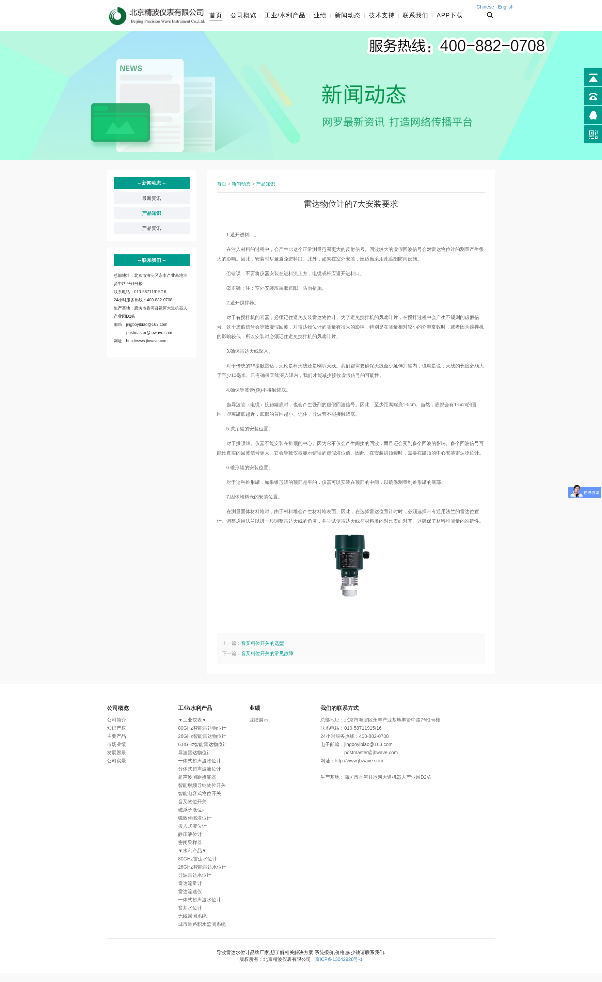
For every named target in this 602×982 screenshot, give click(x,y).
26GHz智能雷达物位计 (202, 736)
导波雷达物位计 (194, 752)
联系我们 (415, 15)
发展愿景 (116, 752)
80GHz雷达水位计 (197, 858)
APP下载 (450, 15)
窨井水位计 (190, 907)
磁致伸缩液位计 (194, 818)
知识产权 (116, 728)
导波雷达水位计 (194, 875)
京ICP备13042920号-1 (339, 959)
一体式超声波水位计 (199, 899)
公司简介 (116, 720)
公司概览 (243, 15)
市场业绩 (116, 744)
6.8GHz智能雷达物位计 (202, 744)
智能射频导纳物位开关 (202, 785)
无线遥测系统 (192, 916)
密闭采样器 (190, 842)
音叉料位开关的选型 (262, 643)
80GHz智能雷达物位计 (202, 728)
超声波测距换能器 (197, 777)
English (505, 7)
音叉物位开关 (192, 801)
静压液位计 (190, 834)
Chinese (485, 7)
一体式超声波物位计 (199, 760)
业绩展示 (258, 720)
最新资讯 (151, 198)
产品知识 (151, 213)
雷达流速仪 (190, 891)
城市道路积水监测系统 (202, 924)
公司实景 (116, 760)
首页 (215, 15)
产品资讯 (151, 228)
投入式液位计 (192, 826)
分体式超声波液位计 (199, 769)
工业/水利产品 (285, 15)
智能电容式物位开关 (199, 793)
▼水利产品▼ (192, 850)
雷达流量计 (190, 883)
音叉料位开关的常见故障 (267, 653)
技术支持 (382, 15)
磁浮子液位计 (192, 809)
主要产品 (116, 736)
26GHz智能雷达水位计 (202, 867)
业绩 (320, 15)
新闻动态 (348, 15)
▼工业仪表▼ (192, 720)
